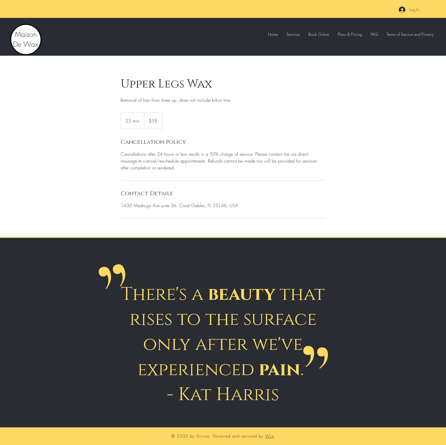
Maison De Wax (25, 39)
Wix (269, 436)
